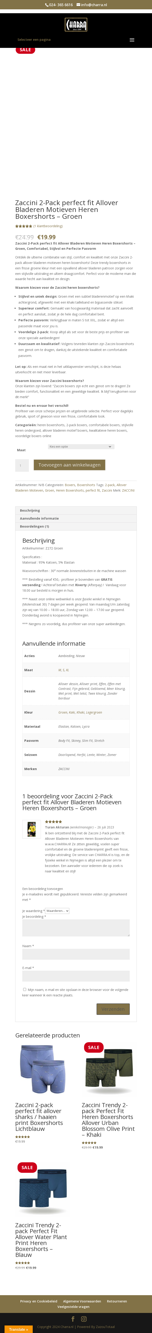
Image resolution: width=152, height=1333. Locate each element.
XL (67, 670)
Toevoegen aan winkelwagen (69, 465)
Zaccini (107, 490)
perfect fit (93, 490)
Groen (49, 490)
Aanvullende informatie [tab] (39, 518)
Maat (21, 450)
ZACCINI (128, 490)
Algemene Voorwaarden (82, 1301)
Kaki (72, 712)
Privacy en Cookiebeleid (38, 1301)
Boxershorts (86, 485)
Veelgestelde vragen (73, 1307)
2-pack (110, 485)
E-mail (28, 968)
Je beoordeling (34, 916)
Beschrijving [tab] (30, 510)
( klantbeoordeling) (48, 226)
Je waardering (33, 910)
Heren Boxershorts (70, 490)
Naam (28, 946)
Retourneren (117, 1301)
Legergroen (94, 712)
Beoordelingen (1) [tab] (34, 526)
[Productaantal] (22, 465)
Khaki (81, 712)
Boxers (70, 485)
